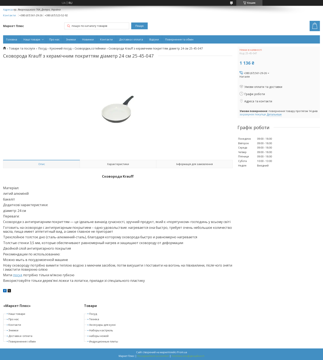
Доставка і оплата (131, 39)
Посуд (42, 48)
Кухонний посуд (60, 48)
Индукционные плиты (103, 341)
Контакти (106, 39)
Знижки (71, 39)
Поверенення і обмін (22, 341)
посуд (17, 275)
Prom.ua (182, 352)
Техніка (94, 319)
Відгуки (154, 39)
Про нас (54, 39)
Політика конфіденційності (188, 356)
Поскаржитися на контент (153, 356)
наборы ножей (99, 336)
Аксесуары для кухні (102, 325)
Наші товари (31, 39)
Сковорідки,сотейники (90, 48)
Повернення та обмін (179, 39)
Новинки (88, 39)
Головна (11, 39)
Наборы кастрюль (101, 330)
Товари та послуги (22, 48)
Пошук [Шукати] (139, 25)
